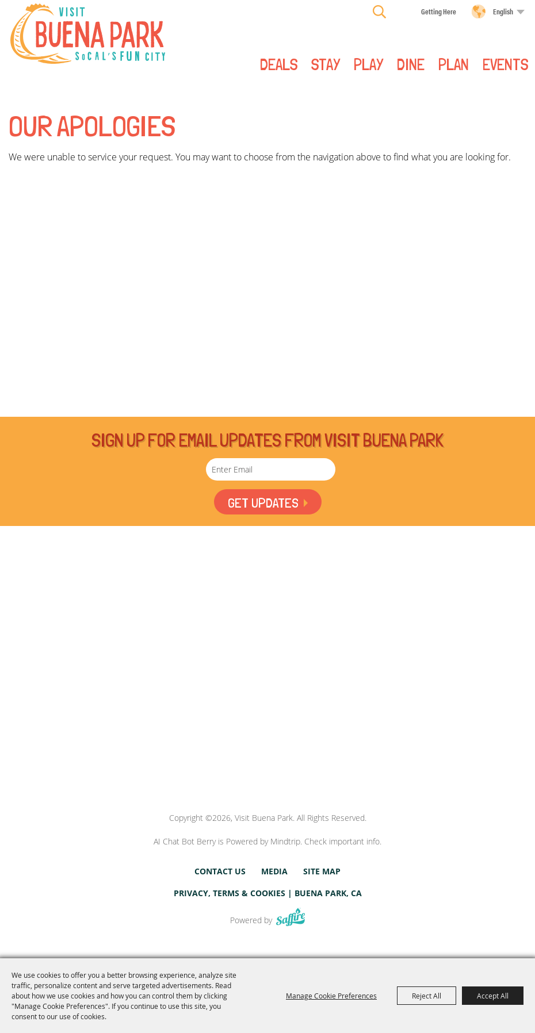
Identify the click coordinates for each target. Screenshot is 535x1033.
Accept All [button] (493, 995)
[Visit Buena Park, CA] (267, 760)
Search (379, 11)
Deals (278, 64)
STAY (325, 64)
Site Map (322, 871)
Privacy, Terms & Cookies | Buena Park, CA (268, 893)
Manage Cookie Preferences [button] (331, 995)
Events (505, 64)
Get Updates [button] (262, 502)
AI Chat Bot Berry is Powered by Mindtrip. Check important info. (267, 841)
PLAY (368, 64)
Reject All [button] (426, 995)
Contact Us (220, 871)
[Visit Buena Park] (88, 33)
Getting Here (438, 11)
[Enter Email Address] (270, 469)
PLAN (453, 64)
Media (274, 871)
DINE (411, 64)
